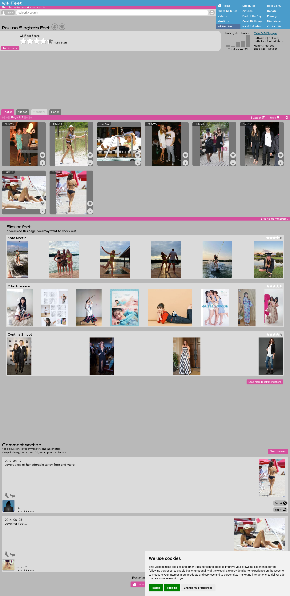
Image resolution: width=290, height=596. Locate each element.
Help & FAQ (274, 6)
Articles (247, 11)
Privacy (272, 16)
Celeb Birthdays (252, 21)
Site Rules (248, 6)
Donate (271, 11)
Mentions (223, 21)
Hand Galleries (251, 26)
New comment (278, 451)
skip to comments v (274, 218)
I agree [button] (156, 587)
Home (226, 6)
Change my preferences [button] (198, 587)
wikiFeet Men (225, 26)
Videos (222, 16)
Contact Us (274, 26)
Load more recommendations (264, 381)
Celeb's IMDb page (265, 33)
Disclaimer (274, 21)
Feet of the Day (252, 16)
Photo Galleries (227, 11)
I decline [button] (172, 587)
